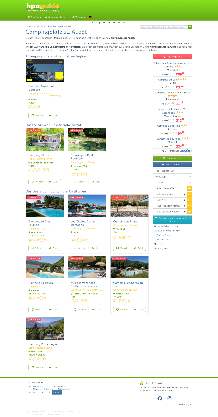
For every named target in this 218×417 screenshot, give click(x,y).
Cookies (56, 392)
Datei (53, 115)
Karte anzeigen (172, 158)
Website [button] (37, 115)
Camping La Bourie (41, 282)
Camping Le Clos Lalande (39, 223)
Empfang (34, 17)
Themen (78, 17)
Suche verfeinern (172, 164)
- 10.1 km (166, 226)
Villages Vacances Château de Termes (84, 284)
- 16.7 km (161, 239)
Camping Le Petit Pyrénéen (82, 156)
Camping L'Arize (39, 155)
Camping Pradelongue (43, 344)
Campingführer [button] (55, 17)
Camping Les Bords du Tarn (128, 284)
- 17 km (160, 244)
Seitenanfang (184, 404)
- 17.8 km (161, 248)
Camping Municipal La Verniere (43, 88)
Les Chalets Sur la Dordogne (83, 223)
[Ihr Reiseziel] (164, 27)
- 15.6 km (162, 235)
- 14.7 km (167, 231)
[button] (91, 17)
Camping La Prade (125, 221)
